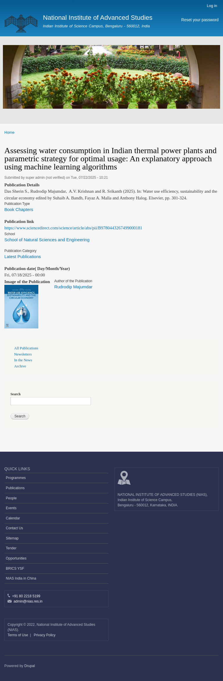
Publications (15, 488)
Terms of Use (18, 635)
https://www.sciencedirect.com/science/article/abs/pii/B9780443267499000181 (73, 228)
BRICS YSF (15, 568)
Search (15, 394)
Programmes (16, 478)
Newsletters (23, 354)
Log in (212, 5)
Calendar (13, 518)
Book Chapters (18, 209)
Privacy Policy (44, 635)
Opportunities (16, 558)
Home (9, 132)
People (11, 498)
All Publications (26, 348)
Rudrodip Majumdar (73, 286)
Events (11, 508)
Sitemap (12, 538)
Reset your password (200, 20)
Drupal (29, 666)
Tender (11, 548)
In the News (23, 360)
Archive (20, 366)
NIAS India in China (21, 578)
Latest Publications (22, 256)
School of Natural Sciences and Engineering (46, 239)
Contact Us (14, 528)
